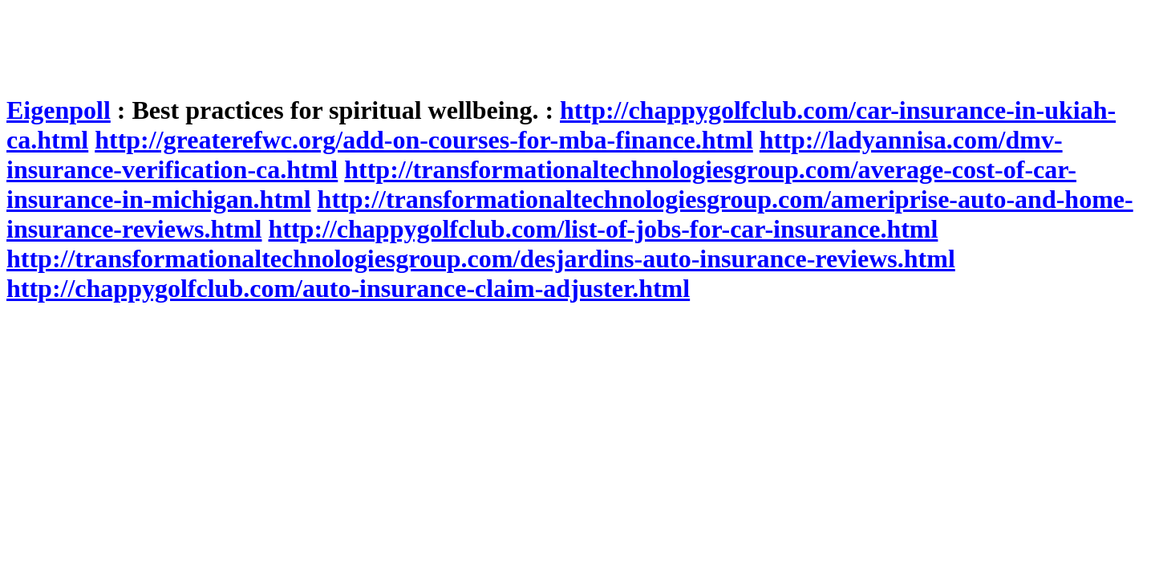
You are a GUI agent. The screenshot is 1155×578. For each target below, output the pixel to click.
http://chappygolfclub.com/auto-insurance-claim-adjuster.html (348, 288)
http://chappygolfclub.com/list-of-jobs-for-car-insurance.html (603, 228)
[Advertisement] (298, 42)
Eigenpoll (58, 110)
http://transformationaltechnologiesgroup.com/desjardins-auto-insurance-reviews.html (480, 258)
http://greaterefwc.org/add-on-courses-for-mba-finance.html (424, 139)
